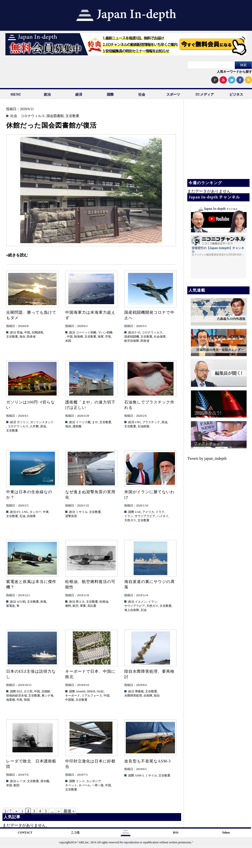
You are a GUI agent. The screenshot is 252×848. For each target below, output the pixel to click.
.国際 (130, 511)
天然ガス (130, 520)
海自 (22, 336)
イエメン (141, 601)
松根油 (103, 601)
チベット (71, 785)
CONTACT (25, 832)
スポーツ (173, 94)
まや (95, 422)
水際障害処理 (133, 695)
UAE (138, 511)
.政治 (12, 332)
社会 (141, 94)
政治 (47, 94)
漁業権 (10, 699)
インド (80, 781)
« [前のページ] (16, 811)
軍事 (83, 605)
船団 (16, 785)
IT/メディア (205, 94)
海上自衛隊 (131, 610)
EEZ (19, 691)
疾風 (43, 601)
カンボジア (93, 781)
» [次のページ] (59, 811)
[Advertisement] (218, 142)
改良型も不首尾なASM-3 (147, 761)
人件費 (34, 426)
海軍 (101, 336)
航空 (76, 605)
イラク (160, 511)
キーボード (72, 695)
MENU (16, 94)
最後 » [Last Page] (68, 811)
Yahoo (226, 832)
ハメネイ (163, 516)
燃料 (68, 605)
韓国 (27, 699)
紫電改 (10, 605)
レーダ (21, 781)
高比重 (91, 605)
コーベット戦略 (86, 332)
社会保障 (160, 336)
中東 (46, 511)
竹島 (19, 699)
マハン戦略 (105, 332)
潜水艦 (44, 781)
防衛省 (31, 336)
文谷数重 (72, 116)
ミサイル (82, 511)
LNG (138, 422)
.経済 (12, 422)
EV (19, 511)
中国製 (69, 699)
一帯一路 (98, 785)
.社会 (13, 116)
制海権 (78, 336)
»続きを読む (17, 255)
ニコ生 (75, 832)
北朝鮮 (45, 691)
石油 (22, 516)
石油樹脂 (143, 426)
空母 (108, 336)
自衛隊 (31, 516)
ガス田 (28, 691)
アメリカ (148, 511)
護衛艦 (77, 426)
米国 (68, 340)
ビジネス (236, 94)
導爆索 (139, 691)
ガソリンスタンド (42, 422)
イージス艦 (83, 422)
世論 (20, 332)
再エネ (80, 601)
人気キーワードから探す (234, 72)
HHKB (91, 691)
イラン (128, 516)
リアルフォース (91, 695)
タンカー (35, 511)
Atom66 (80, 691)
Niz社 (100, 691)
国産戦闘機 (131, 336)
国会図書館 (55, 116)
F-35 (138, 332)
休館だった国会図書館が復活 (51, 125)
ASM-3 (139, 775)
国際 (110, 94)
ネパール (84, 785)
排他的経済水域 (16, 695)
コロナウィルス (33, 116)
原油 (43, 426)
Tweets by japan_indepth (207, 458)
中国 (27, 332)
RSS (175, 832)
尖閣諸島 (37, 332)
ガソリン (23, 422)
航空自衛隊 (131, 340)
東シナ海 (47, 695)
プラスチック (151, 422)
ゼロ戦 (21, 601)
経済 (78, 94)
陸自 (157, 695)
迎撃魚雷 (71, 516)
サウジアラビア (145, 516)
